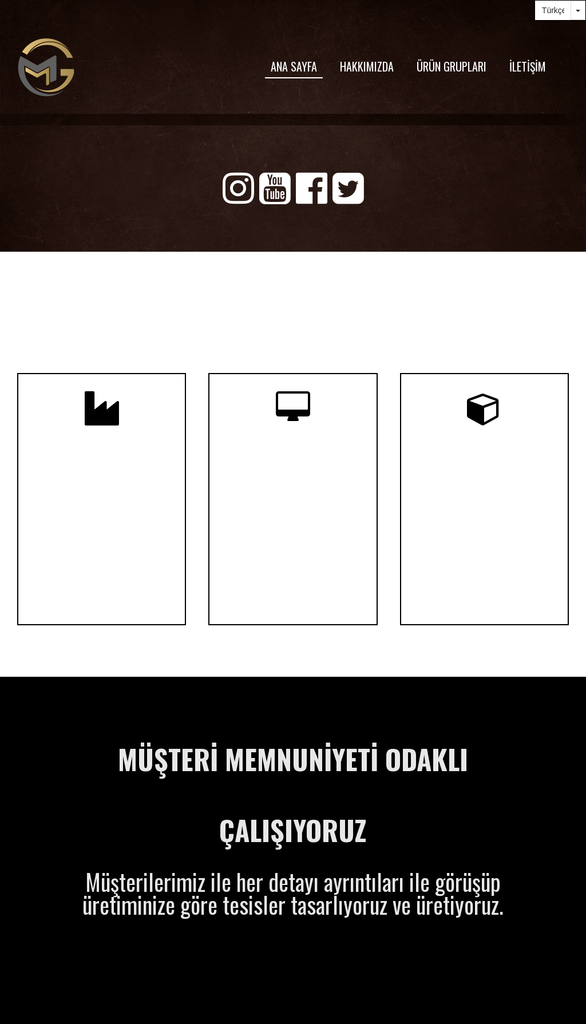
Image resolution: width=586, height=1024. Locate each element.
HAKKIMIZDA (367, 66)
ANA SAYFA (294, 66)
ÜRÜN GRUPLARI (451, 66)
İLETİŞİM (527, 66)
